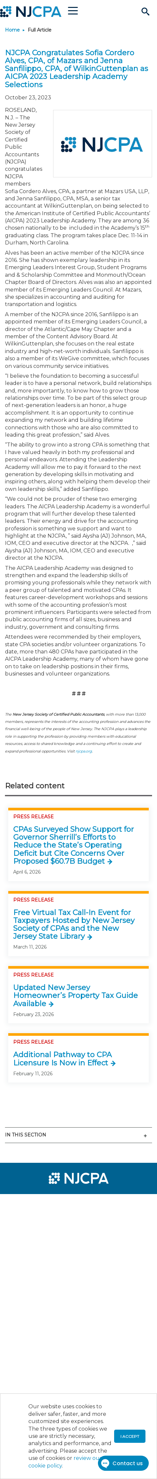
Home (12, 30)
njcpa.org (84, 751)
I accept (129, 1436)
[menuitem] (29, 1203)
